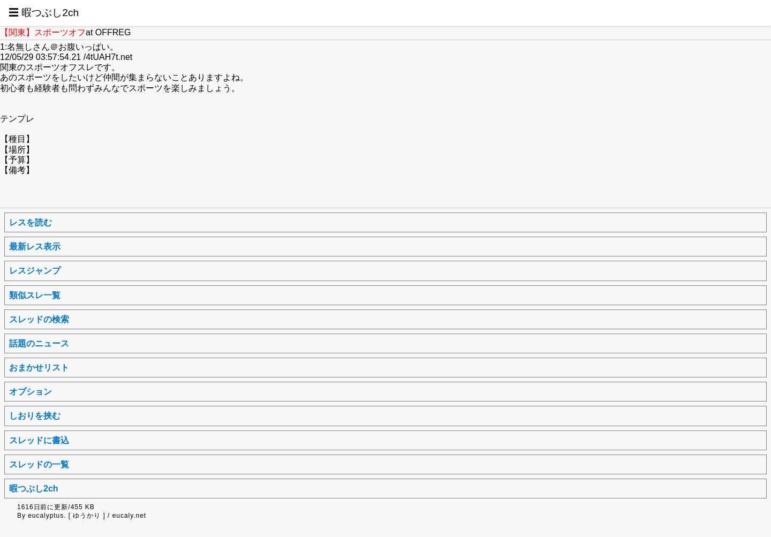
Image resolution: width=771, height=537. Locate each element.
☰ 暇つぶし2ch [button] (44, 12)
